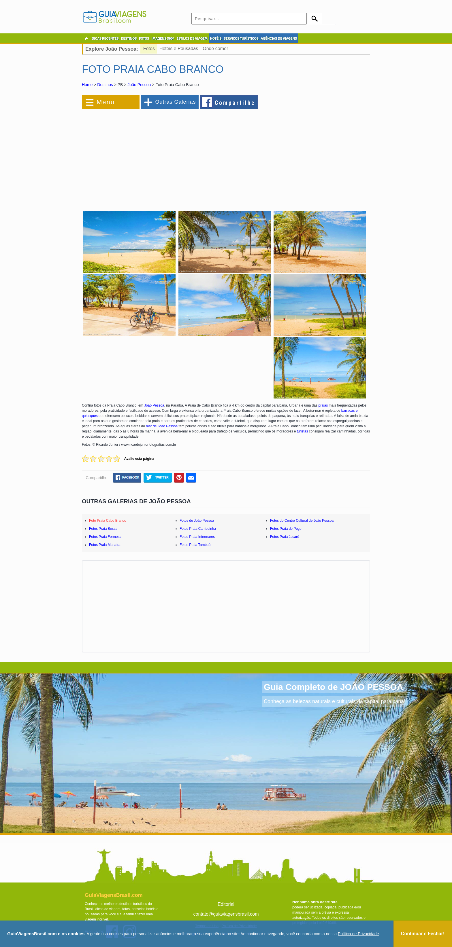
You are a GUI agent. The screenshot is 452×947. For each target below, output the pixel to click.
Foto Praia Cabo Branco (107, 521)
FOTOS (144, 38)
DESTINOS (129, 38)
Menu (106, 102)
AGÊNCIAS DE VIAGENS (279, 38)
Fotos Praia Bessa (103, 529)
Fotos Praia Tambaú (195, 545)
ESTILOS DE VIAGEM (192, 38)
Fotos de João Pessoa (197, 521)
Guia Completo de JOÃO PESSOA (333, 687)
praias (323, 405)
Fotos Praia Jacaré (284, 537)
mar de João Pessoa (162, 426)
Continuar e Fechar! (423, 933)
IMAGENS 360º (162, 38)
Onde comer (215, 48)
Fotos (149, 48)
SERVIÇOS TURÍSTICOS (241, 38)
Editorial (226, 904)
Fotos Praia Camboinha (198, 529)
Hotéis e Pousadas (178, 48)
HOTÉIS (215, 38)
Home (87, 84)
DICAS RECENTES (105, 38)
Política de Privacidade (358, 933)
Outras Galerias (175, 102)
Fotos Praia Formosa (105, 537)
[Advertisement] (144, 156)
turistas (302, 431)
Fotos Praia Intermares (197, 537)
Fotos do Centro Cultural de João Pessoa (302, 521)
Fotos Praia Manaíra (104, 545)
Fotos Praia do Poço (286, 529)
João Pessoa (139, 84)
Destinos (105, 84)
